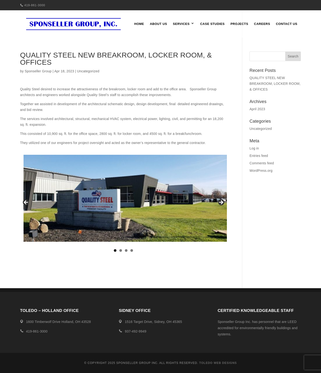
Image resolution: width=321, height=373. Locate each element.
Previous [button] (26, 202)
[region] (123, 204)
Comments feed (261, 163)
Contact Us (286, 24)
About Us (158, 24)
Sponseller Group (38, 71)
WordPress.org (261, 170)
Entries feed (258, 156)
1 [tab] (115, 250)
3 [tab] (126, 250)
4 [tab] (131, 250)
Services (181, 24)
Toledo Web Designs (218, 363)
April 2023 (257, 109)
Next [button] (220, 202)
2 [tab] (120, 250)
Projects (239, 24)
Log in (254, 148)
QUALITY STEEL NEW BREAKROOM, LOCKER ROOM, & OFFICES (274, 83)
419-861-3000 (34, 5)
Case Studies (212, 24)
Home (139, 24)
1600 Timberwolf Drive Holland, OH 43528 (58, 322)
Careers (262, 24)
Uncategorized (88, 71)
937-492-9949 (135, 331)
